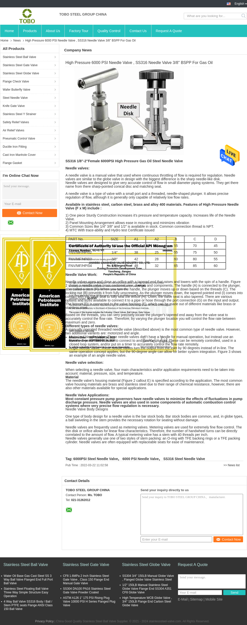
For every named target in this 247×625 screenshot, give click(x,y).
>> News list (232, 465)
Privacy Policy (44, 621)
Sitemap (196, 599)
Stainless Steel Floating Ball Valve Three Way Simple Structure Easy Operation (26, 592)
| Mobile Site (213, 599)
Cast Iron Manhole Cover (19, 155)
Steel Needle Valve (15, 98)
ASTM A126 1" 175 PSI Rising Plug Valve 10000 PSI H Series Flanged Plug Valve (89, 601)
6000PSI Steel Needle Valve (95, 459)
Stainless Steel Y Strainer (19, 114)
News (17, 40)
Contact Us (137, 31)
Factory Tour (78, 31)
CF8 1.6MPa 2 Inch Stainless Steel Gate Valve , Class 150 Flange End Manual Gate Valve (86, 579)
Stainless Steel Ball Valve (19, 57)
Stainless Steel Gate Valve (20, 65)
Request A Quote (169, 31)
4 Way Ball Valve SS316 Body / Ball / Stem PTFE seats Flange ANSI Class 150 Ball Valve (28, 605)
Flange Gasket (12, 163)
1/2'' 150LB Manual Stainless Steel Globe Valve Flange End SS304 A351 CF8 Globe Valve (146, 588)
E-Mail (183, 599)
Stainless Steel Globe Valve (21, 73)
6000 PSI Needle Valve (141, 459)
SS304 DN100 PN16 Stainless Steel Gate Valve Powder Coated (87, 590)
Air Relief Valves (13, 130)
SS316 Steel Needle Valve (184, 459)
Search (244, 16)
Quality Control (109, 31)
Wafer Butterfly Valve (16, 89)
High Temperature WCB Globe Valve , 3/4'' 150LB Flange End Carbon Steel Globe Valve (147, 601)
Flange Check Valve (16, 81)
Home (9, 31)
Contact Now (29, 213)
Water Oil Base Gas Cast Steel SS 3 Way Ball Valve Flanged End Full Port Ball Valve (28, 579)
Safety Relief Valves (16, 122)
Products (30, 31)
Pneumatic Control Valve (19, 138)
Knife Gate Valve (14, 106)
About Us (53, 31)
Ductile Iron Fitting (15, 146)
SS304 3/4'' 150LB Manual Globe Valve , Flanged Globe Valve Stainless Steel (148, 577)
